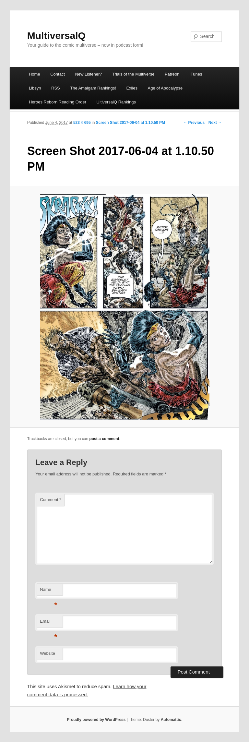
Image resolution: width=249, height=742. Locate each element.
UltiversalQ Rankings (116, 102)
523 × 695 (82, 122)
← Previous (194, 122)
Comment (50, 499)
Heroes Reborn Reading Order (57, 102)
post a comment (104, 439)
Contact (57, 74)
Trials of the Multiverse (133, 74)
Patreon (172, 74)
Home (34, 74)
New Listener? (88, 74)
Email (48, 623)
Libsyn (35, 88)
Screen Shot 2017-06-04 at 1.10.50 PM (130, 122)
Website (47, 653)
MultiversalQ (56, 35)
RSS (55, 88)
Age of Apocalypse (165, 88)
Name (48, 591)
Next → (215, 122)
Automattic (171, 719)
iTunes (196, 74)
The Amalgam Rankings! (93, 88)
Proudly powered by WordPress (96, 719)
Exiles (131, 88)
